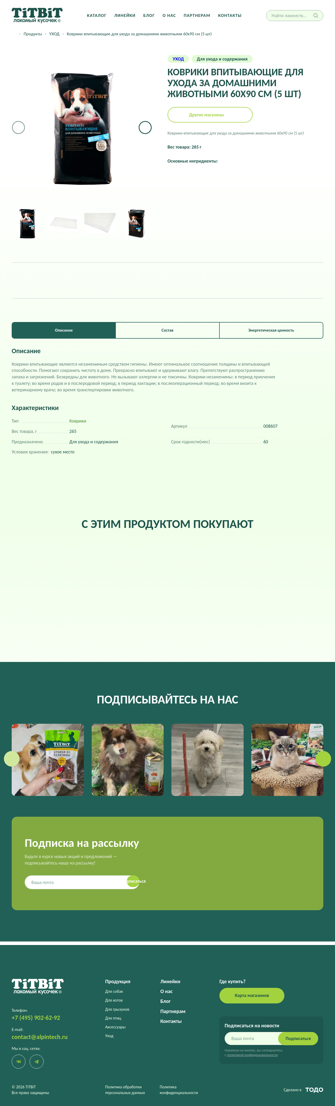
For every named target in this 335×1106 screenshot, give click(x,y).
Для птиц (113, 1017)
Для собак (114, 991)
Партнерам (197, 15)
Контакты (228, 15)
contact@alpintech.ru (40, 1036)
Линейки (125, 15)
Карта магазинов (252, 995)
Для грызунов (117, 1008)
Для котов (114, 999)
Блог (149, 15)
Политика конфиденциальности (179, 1089)
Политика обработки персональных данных (125, 1089)
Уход (109, 1035)
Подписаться (297, 1038)
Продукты (33, 34)
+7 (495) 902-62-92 (36, 1017)
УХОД (54, 34)
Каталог (98, 15)
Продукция (117, 981)
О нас (169, 15)
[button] (145, 127)
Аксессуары (115, 1026)
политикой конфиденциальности (252, 1055)
